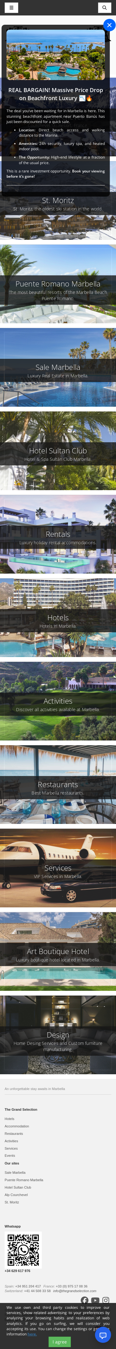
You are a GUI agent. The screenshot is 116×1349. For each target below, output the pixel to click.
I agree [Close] (60, 1342)
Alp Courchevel (16, 1195)
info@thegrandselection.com (75, 1291)
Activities (11, 1141)
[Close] (109, 25)
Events (10, 1155)
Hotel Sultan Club (18, 1187)
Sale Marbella (15, 1172)
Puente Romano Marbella (24, 1180)
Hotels (9, 1119)
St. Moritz (12, 1202)
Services (11, 1148)
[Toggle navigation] (105, 7)
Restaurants (14, 1133)
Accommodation (17, 1126)
